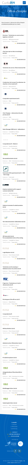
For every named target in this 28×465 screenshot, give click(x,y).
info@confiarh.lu (14, 434)
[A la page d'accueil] (8, 2)
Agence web (14, 462)
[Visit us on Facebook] (15, 450)
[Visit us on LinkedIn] (19, 450)
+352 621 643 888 (15, 436)
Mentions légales (19, 460)
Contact (14, 432)
